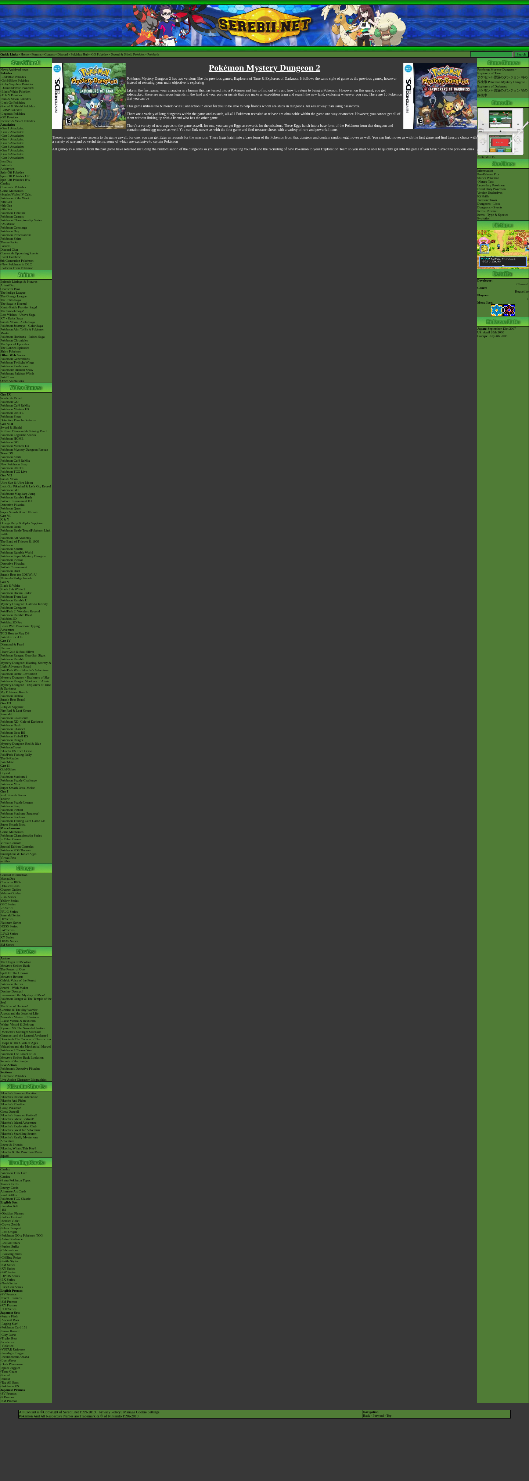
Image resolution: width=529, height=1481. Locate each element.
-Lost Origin (8, 1232)
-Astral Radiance (11, 1239)
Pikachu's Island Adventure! (18, 1122)
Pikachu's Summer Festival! (18, 1115)
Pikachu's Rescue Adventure (19, 1097)
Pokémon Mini (10, 784)
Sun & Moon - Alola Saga (17, 322)
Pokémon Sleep (10, 416)
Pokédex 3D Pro (11, 622)
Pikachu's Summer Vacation (18, 1093)
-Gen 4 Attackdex (12, 139)
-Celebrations (9, 1250)
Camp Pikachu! (10, 1108)
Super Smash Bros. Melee (17, 788)
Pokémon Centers (12, 216)
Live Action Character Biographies (23, 1079)
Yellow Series (9, 900)
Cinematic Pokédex (13, 187)
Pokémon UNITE (12, 413)
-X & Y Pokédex (11, 95)
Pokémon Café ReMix (15, 405)
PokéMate (7, 762)
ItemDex (6, 161)
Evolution (483, 218)
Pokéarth (153, 54)
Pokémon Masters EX (14, 409)
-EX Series (7, 1279)
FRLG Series (9, 911)
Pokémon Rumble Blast (16, 615)
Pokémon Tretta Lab (14, 596)
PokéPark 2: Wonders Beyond (20, 611)
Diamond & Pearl (12, 644)
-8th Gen (6, 205)
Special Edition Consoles (17, 846)
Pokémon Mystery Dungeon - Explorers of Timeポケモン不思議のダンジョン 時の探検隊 (502, 76)
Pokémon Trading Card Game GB (23, 821)
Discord (62, 54)
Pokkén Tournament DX (16, 501)
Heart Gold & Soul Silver (17, 652)
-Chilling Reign (10, 1257)
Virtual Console (10, 843)
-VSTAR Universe (12, 1349)
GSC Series (8, 904)
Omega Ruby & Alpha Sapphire (21, 523)
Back (366, 1415)
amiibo (5, 861)
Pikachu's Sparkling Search (18, 1133)
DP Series (6, 919)
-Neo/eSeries (8, 1283)
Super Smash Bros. (13, 824)
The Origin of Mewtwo (15, 962)
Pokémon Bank (10, 527)
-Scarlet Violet (9, 1221)
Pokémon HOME (12, 438)
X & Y (4, 519)
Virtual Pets (8, 857)
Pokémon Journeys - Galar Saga (21, 326)
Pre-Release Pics (488, 174)
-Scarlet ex (7, 1342)
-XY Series (7, 1268)
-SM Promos (8, 1301)
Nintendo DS (503, 155)
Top (389, 1415)
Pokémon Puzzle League (16, 802)
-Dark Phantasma (11, 1364)
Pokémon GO (9, 402)
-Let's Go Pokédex (12, 102)
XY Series (7, 937)
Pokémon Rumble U (14, 600)
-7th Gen (6, 209)
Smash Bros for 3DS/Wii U (18, 574)
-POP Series (8, 1309)
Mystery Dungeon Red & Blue (20, 743)
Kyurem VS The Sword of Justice (22, 1028)
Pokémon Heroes (11, 984)
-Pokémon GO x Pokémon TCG (21, 1235)
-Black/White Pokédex (15, 91)
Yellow (5, 799)
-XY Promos (8, 1305)
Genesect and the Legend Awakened (24, 1035)
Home (25, 54)
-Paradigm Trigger (12, 1353)
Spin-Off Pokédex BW (15, 180)
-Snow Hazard (9, 1331)
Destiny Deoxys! (11, 991)
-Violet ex (7, 1346)
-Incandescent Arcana (14, 1357)
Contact (49, 54)
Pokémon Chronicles (14, 340)
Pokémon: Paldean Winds (17, 373)
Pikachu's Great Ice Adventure (20, 1130)
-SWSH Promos (11, 1298)
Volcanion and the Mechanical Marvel (25, 1046)
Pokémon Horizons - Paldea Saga (22, 337)
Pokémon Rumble (12, 659)
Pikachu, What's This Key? (18, 1148)
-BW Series (8, 1272)
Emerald (6, 714)
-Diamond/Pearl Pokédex (17, 88)
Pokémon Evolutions (14, 366)
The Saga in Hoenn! (13, 303)
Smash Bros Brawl (12, 699)
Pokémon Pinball (11, 810)
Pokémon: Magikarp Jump (18, 494)
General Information (14, 875)
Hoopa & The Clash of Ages (19, 1043)
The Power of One (12, 969)
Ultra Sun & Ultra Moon (16, 482)
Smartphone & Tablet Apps (18, 854)
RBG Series (8, 897)
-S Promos (7, 1397)
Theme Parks (9, 242)
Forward (378, 1415)
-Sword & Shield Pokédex (17, 106)
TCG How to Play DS (14, 633)
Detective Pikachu (12, 505)
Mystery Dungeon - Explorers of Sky (25, 677)
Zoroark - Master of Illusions (19, 1017)
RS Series (6, 908)
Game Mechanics (12, 191)
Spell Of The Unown (14, 973)
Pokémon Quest (10, 508)
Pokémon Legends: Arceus (18, 435)
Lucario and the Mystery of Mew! (22, 995)
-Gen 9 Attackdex (12, 158)
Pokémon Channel (12, 729)
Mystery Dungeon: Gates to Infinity (24, 604)
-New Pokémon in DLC (16, 264)
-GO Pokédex (9, 117)
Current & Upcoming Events (19, 253)
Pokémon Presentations (15, 235)
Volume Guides (10, 893)
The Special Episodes (14, 344)
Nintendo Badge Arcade (16, 578)
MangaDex (7, 878)
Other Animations (12, 381)
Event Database (10, 257)
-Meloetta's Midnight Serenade (20, 1032)
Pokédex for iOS (11, 637)
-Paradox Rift (9, 1206)
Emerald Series (10, 915)
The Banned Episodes (14, 348)
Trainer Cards (9, 1184)
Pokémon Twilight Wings (17, 362)
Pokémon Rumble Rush (16, 497)
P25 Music (7, 224)
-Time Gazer (8, 1371)
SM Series (7, 945)
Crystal (5, 773)
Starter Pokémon (488, 178)
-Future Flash (9, 1316)
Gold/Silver (8, 769)
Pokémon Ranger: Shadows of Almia (25, 681)
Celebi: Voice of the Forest (18, 980)
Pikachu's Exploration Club (18, 1126)
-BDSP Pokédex (11, 110)
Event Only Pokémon (491, 189)
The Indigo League (12, 292)
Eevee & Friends (11, 1144)
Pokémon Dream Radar (15, 593)
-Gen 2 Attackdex (12, 132)
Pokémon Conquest (13, 607)
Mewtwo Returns (11, 977)
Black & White (10, 585)
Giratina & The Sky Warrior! (19, 1010)
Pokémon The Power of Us (18, 1054)
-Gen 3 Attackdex (12, 135)
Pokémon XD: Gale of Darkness (21, 721)
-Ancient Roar (9, 1320)
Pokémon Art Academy (15, 538)
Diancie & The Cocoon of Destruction (25, 1039)
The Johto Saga (10, 300)
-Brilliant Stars (10, 1243)
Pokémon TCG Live (13, 471)
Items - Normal (487, 211)
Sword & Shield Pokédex (127, 54)
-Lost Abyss (8, 1360)
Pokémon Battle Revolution (18, 674)
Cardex (5, 183)
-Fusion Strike (9, 1246)
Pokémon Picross (11, 560)
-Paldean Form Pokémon (16, 268)
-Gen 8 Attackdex (12, 154)
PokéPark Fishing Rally (16, 754)
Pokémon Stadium (12, 817)
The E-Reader (9, 758)
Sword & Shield (11, 427)
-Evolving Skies (11, 1254)
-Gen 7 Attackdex (12, 150)
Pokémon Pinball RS (14, 736)
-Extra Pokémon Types (15, 1180)
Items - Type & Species (492, 215)
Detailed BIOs (9, 886)
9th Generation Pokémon (16, 260)
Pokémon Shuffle (12, 549)
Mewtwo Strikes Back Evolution (22, 1057)
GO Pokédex (99, 54)
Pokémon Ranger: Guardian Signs (23, 655)
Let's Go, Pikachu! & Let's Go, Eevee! (25, 486)
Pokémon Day (9, 231)
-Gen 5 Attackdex (12, 143)
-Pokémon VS (9, 1386)
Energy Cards (9, 1188)
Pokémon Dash (10, 725)
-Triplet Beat (8, 1338)
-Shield (5, 1379)
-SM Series (7, 1265)
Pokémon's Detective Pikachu (20, 1068)
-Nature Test (485, 181)
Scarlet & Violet (11, 398)
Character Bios (10, 289)
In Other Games (10, 839)
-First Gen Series (11, 1287)
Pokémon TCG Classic (15, 1199)
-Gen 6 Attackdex (12, 147)
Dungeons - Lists (488, 203)
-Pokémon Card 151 (13, 1327)
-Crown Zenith (10, 1224)
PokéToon (7, 377)
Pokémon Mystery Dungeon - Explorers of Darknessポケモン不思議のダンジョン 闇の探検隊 (502, 88)
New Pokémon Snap (14, 464)
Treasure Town (487, 200)
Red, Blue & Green (13, 795)
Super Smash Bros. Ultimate (19, 512)
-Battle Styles (9, 1261)
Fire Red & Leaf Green (15, 710)
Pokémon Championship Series (21, 220)
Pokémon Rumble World (16, 552)
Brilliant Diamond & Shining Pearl (23, 431)
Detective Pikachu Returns (18, 420)
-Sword (5, 1375)
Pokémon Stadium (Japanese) (19, 813)
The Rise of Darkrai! (14, 1006)
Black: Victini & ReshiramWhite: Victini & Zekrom (18, 1022)
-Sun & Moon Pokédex (15, 99)
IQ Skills (483, 196)
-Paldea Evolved (11, 1217)
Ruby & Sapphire (12, 707)
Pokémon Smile (10, 457)
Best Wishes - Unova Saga (17, 314)
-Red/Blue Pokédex (13, 77)
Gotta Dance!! (9, 1111)
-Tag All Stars (9, 1382)
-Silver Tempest (10, 1228)
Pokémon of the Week (14, 198)
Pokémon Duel (10, 571)
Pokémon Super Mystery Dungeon (23, 556)
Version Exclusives (490, 192)
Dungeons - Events (490, 207)
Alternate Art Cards (13, 1191)
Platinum (6, 648)
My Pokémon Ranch (14, 692)
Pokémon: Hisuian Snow (16, 370)
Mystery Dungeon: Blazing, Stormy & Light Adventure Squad (25, 664)
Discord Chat (9, 249)
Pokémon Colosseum (14, 718)
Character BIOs (10, 882)
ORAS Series (9, 941)
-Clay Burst (8, 1335)
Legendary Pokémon (491, 185)
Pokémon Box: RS (12, 732)
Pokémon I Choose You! (16, 1050)
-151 (3, 1210)
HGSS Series (9, 926)
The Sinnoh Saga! (12, 311)
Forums (37, 54)
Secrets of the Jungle (14, 1061)
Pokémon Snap (10, 806)
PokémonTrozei (10, 747)
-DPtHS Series (10, 1276)
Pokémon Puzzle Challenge (18, 780)
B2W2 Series (9, 934)
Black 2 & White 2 (12, 589)
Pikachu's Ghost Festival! (17, 1119)
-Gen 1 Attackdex (12, 128)
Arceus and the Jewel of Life (19, 1013)
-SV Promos (8, 1294)
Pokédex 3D (8, 618)
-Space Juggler (10, 1368)
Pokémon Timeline (12, 213)
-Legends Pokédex (12, 113)
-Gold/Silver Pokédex (14, 80)
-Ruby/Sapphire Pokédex (16, 84)
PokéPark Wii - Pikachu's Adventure (24, 670)
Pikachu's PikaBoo (12, 1104)
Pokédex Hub (80, 54)
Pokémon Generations (15, 359)
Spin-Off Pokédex (12, 172)
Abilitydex (7, 169)
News (4, 69)
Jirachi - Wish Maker (14, 988)
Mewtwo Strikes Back (15, 965)
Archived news (18, 69)
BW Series (7, 930)
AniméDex (7, 285)
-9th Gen (6, 202)
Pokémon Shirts (10, 238)
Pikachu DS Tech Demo (16, 751)
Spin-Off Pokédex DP (14, 176)
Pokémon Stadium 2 (13, 777)
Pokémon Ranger (11, 740)
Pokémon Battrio (11, 696)
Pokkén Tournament (13, 567)
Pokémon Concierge (13, 227)
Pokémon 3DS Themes (15, 850)
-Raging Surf (9, 1324)
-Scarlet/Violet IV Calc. (16, 194)
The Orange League (13, 296)
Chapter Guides (10, 889)
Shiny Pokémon (10, 351)
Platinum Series (10, 922)
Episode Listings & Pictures (18, 281)
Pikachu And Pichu (13, 1100)
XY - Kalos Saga (11, 318)
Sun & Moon (9, 479)
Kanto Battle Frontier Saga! (18, 307)
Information (485, 170)
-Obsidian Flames (12, 1213)
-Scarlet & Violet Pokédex (17, 121)
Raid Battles (8, 1195)
